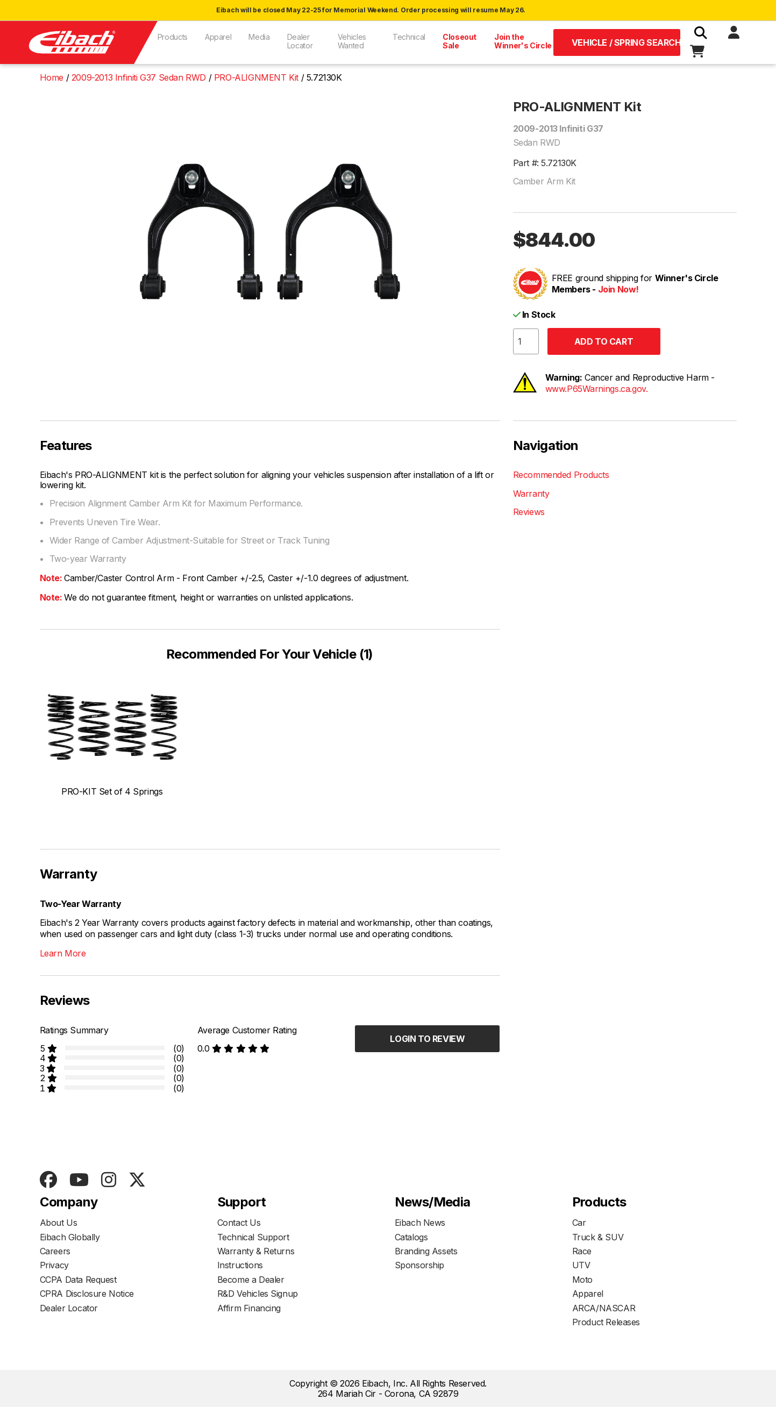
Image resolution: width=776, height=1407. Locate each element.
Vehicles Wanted (352, 41)
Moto (582, 1279)
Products (173, 36)
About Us (58, 1222)
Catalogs (411, 1237)
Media (258, 36)
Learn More (63, 953)
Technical (409, 36)
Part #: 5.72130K (545, 163)
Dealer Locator (300, 41)
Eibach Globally (70, 1237)
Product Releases (606, 1322)
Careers (55, 1251)
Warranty (531, 493)
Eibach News (420, 1222)
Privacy (54, 1265)
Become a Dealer (250, 1279)
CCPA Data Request (78, 1279)
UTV (581, 1265)
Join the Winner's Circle (523, 41)
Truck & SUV (598, 1237)
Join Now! (618, 289)
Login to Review (427, 1038)
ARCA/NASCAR (604, 1308)
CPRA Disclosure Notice (87, 1293)
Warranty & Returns (256, 1251)
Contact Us (239, 1222)
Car (579, 1222)
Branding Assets (426, 1251)
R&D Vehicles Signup (257, 1293)
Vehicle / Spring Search (626, 42)
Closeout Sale (459, 41)
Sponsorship (420, 1265)
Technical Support (253, 1237)
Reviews (529, 511)
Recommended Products (561, 474)
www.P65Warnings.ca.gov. (596, 388)
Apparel (218, 36)
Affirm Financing (249, 1308)
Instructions (240, 1265)
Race (582, 1251)
